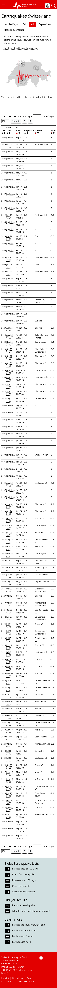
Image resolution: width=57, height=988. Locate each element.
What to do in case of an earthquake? (31, 911)
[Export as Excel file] (24, 121)
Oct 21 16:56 (9, 272)
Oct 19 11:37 (9, 597)
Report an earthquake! (23, 905)
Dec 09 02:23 (9, 660)
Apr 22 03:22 (9, 815)
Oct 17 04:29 (9, 357)
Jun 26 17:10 (9, 258)
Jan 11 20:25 (9, 646)
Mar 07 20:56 (9, 703)
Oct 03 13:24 (9, 611)
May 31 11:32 (9, 667)
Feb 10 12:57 (9, 710)
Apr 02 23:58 (9, 696)
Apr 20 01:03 (9, 237)
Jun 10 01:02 (9, 794)
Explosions (45, 24)
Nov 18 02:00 (9, 371)
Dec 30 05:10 (9, 519)
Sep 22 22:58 (9, 392)
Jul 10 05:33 (8, 681)
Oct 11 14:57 (9, 604)
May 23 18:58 (9, 378)
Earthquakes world (21, 941)
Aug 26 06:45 (9, 329)
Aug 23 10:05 (9, 484)
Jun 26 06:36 (9, 787)
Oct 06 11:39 (9, 364)
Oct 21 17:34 (9, 146)
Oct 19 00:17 (9, 745)
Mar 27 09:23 (9, 555)
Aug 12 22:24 (9, 399)
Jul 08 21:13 (8, 752)
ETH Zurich (28, 981)
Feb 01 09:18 (9, 653)
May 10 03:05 (9, 780)
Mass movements (14, 29)
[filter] (4, 133)
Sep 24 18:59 (9, 526)
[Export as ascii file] (30, 121)
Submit (16, 121)
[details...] (10, 137)
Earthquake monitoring (24, 930)
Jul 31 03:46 (8, 625)
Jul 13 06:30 (8, 632)
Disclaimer (17, 978)
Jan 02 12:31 (9, 216)
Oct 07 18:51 (9, 533)
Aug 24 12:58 (9, 583)
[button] (3, 6)
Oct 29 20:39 (9, 766)
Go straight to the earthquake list (21, 48)
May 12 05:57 (9, 773)
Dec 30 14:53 (9, 801)
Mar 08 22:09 (9, 674)
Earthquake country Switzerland (28, 924)
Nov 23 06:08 (9, 547)
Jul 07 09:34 (8, 639)
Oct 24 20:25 (9, 512)
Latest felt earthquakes (24, 874)
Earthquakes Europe (22, 936)
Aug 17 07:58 (9, 724)
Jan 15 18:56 (9, 266)
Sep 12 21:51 (9, 562)
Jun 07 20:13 (9, 618)
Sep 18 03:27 (9, 738)
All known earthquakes (23, 891)
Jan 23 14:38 (9, 576)
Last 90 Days (11, 24)
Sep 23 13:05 (9, 385)
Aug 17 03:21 (9, 688)
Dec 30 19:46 (9, 717)
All (32, 24)
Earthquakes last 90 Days (25, 868)
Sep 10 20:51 (9, 505)
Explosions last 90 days (24, 880)
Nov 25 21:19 (9, 343)
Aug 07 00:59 (9, 808)
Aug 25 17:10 (9, 540)
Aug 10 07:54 (9, 731)
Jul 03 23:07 (8, 759)
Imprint (5, 978)
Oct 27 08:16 (9, 590)
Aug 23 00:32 (9, 336)
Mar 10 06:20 (9, 569)
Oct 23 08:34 (9, 350)
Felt (24, 24)
